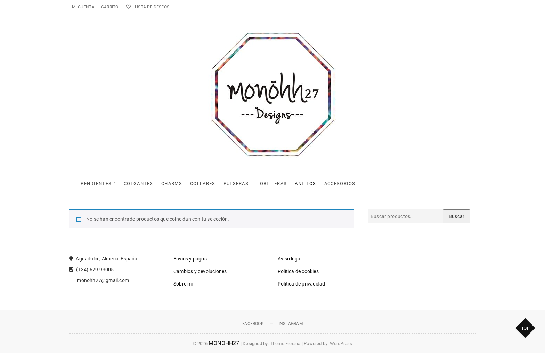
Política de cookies (298, 271)
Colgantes (138, 183)
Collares (202, 183)
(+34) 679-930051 (93, 269)
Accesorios (340, 183)
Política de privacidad (301, 284)
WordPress (341, 343)
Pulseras (236, 183)
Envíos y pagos (190, 259)
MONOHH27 (224, 343)
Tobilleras (272, 183)
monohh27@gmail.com (99, 280)
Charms (171, 183)
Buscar (456, 216)
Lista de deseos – (149, 7)
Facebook (253, 323)
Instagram (291, 323)
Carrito (109, 7)
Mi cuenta (83, 7)
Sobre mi (183, 284)
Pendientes (96, 183)
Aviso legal (289, 259)
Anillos (305, 183)
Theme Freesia (285, 343)
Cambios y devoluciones (200, 271)
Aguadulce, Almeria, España (103, 259)
